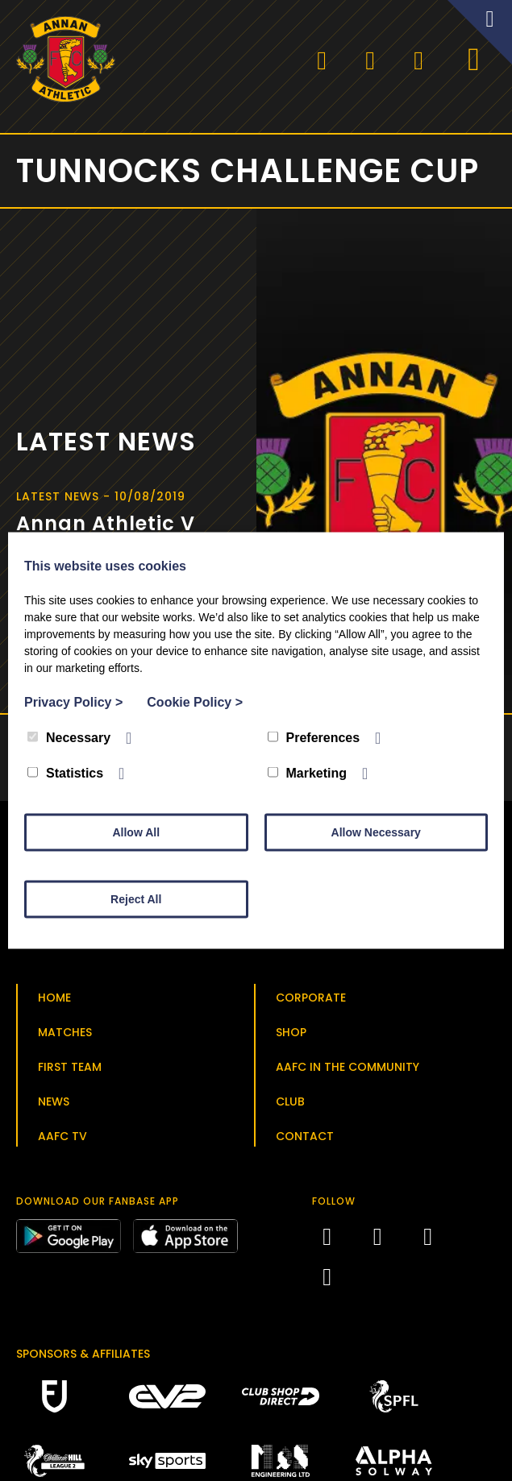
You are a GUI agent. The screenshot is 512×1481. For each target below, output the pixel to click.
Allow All (136, 832)
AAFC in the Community (347, 1072)
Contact (305, 1141)
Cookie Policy (195, 702)
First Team (70, 1072)
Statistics (65, 773)
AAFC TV (62, 1141)
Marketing (308, 773)
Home (54, 1002)
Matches (65, 1037)
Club (290, 1106)
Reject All (135, 899)
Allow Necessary (376, 832)
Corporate (311, 1002)
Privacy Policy (73, 702)
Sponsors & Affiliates (83, 1358)
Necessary (68, 738)
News (53, 1106)
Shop (291, 1037)
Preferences (314, 738)
